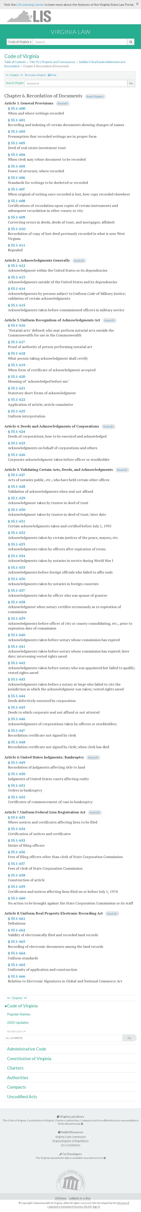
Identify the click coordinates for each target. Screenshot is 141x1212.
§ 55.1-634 (16, 555)
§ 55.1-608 (16, 200)
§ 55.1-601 (16, 120)
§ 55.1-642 (16, 662)
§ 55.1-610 (16, 228)
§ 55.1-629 (16, 498)
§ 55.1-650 (16, 773)
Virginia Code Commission (70, 1136)
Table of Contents (15, 62)
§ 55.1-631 (16, 521)
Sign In (96, 1206)
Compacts (16, 1086)
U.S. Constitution (70, 1144)
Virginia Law (70, 31)
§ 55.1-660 (16, 898)
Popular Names (18, 1014)
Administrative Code (26, 1048)
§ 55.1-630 (16, 509)
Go (131, 83)
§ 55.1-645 (16, 707)
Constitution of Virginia (29, 1058)
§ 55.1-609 (16, 217)
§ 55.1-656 (16, 852)
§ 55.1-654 (16, 828)
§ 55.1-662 (16, 930)
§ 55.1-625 (16, 443)
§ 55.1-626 (16, 454)
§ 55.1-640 (16, 634)
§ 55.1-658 (16, 875)
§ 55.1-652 (16, 797)
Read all (63, 103)
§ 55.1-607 (16, 189)
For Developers (70, 1154)
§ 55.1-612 (16, 265)
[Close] (137, 4)
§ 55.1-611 (16, 245)
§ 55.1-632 (16, 532)
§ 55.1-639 (16, 618)
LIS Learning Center (30, 4)
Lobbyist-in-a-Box (79, 1198)
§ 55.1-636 (16, 578)
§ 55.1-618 (16, 353)
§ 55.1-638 (16, 602)
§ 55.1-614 (16, 288)
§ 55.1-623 (16, 411)
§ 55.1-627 (16, 474)
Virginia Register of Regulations (70, 1140)
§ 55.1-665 (16, 964)
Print (52, 75)
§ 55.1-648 (16, 742)
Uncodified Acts (22, 1096)
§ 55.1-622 (16, 399)
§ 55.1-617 (16, 342)
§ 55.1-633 (16, 544)
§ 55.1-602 (16, 131)
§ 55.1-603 (16, 143)
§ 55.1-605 (16, 166)
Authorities (17, 1077)
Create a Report (35, 75)
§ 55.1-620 (16, 376)
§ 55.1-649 (16, 762)
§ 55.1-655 (16, 840)
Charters (15, 1067)
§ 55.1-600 (16, 108)
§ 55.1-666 (16, 976)
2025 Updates (18, 1022)
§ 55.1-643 (16, 679)
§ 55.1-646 (16, 718)
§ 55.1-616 (16, 325)
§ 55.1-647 (16, 730)
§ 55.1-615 (16, 305)
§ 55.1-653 (16, 817)
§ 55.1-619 (16, 364)
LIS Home (60, 1198)
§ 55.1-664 (16, 953)
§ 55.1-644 (16, 695)
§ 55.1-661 (16, 918)
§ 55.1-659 (16, 886)
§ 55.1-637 (16, 590)
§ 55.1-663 (16, 941)
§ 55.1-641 (16, 646)
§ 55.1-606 (16, 177)
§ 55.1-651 (16, 785)
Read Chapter (95, 96)
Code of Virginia (19, 42)
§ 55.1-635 (16, 567)
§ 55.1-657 (16, 863)
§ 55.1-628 (16, 486)
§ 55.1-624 (16, 431)
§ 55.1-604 (16, 154)
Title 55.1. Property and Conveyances (52, 62)
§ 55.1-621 (16, 388)
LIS (31, 16)
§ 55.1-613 (16, 277)
